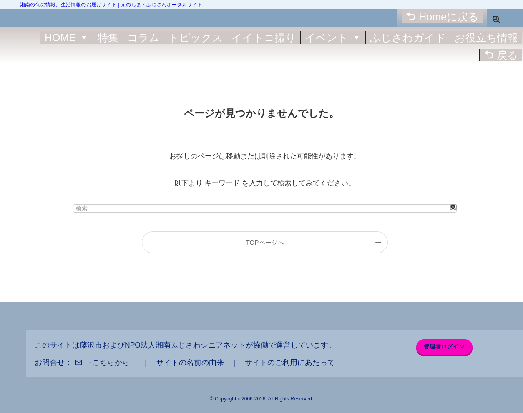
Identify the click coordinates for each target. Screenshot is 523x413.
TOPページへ (265, 242)
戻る (507, 55)
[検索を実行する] (453, 207)
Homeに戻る (449, 17)
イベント (333, 37)
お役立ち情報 (486, 37)
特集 (108, 37)
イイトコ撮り (263, 37)
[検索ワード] (265, 208)
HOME (67, 37)
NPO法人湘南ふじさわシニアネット (185, 345)
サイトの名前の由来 (190, 362)
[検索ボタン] (495, 18)
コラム (143, 37)
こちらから (111, 362)
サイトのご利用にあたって (290, 362)
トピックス (195, 37)
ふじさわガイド (408, 37)
